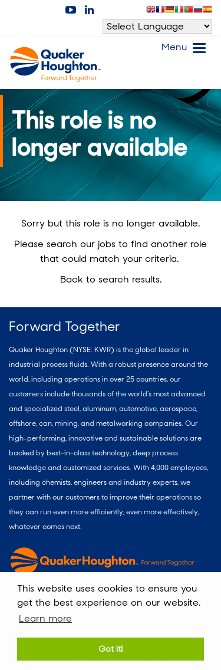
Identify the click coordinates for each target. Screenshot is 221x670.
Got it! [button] (110, 648)
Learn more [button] (45, 618)
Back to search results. (110, 279)
